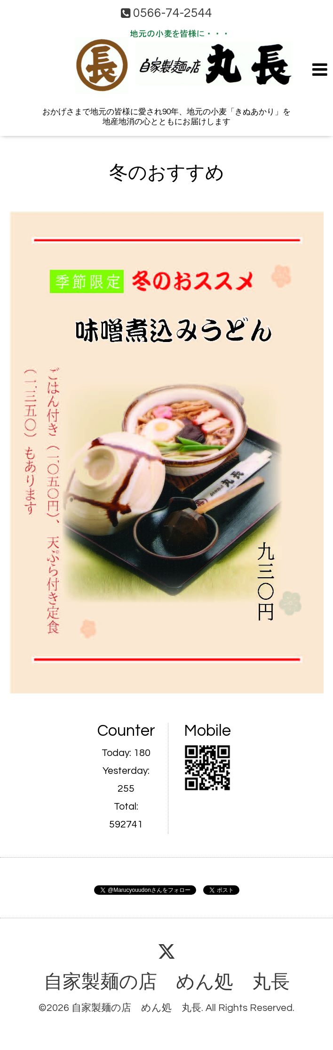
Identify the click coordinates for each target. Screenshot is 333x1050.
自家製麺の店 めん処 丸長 (167, 982)
